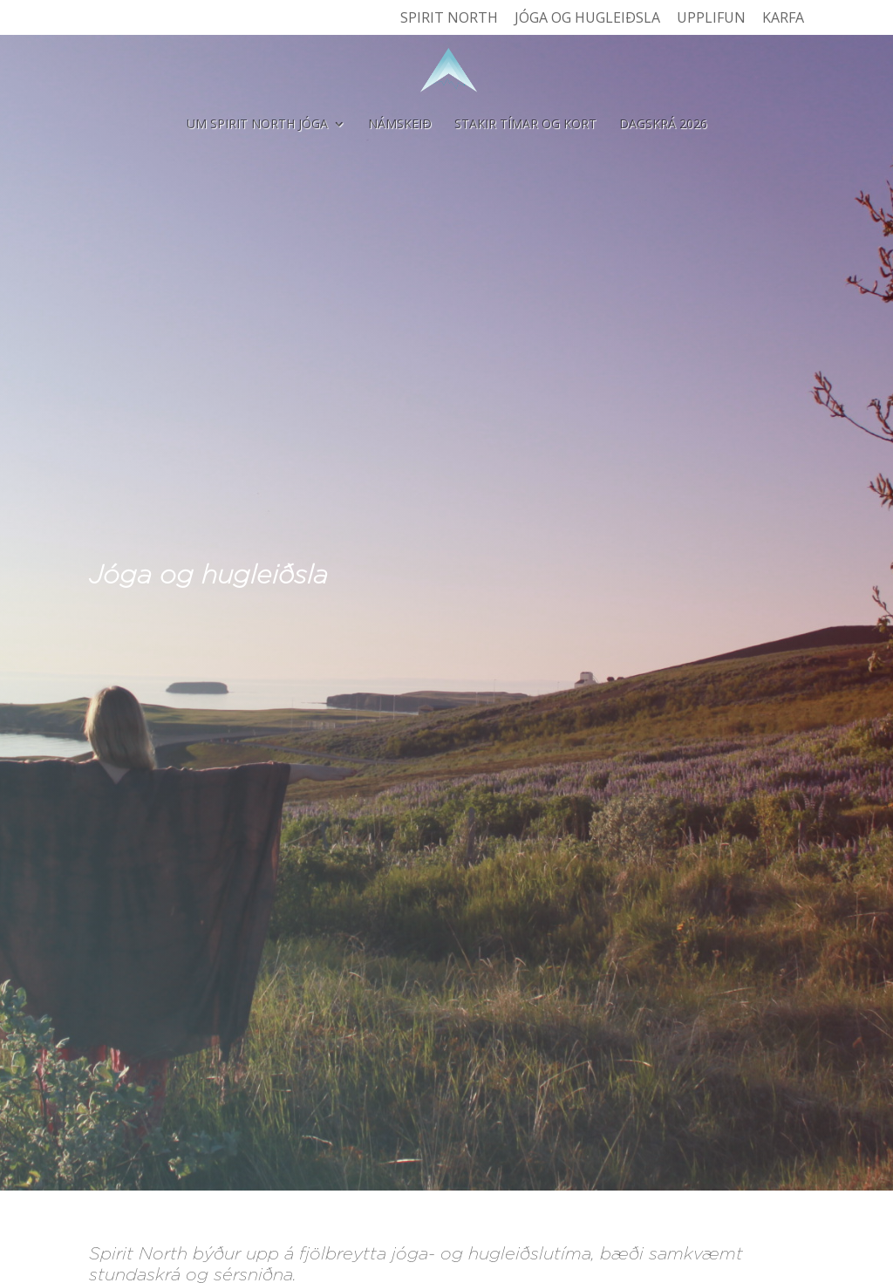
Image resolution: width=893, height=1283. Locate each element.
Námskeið (400, 125)
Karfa (783, 18)
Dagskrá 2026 (663, 125)
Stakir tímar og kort (525, 125)
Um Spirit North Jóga (257, 125)
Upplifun (711, 18)
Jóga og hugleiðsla (587, 18)
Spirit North (449, 18)
